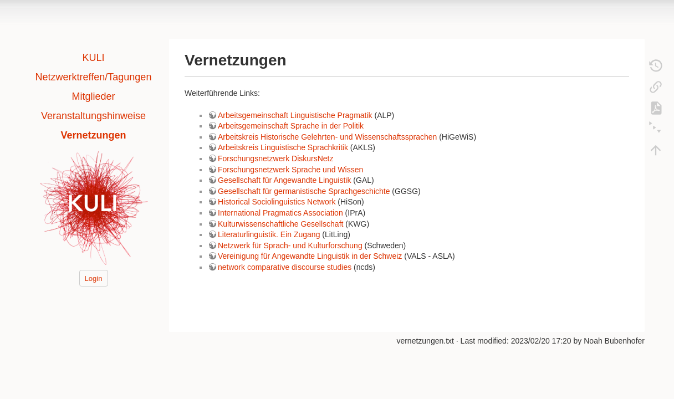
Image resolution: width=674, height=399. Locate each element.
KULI (93, 57)
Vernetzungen (93, 135)
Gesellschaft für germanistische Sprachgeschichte (304, 191)
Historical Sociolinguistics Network (276, 201)
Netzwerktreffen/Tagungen (93, 77)
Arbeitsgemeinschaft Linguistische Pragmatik (295, 115)
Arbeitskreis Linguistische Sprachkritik (283, 147)
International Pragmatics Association (280, 212)
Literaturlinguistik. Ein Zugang (269, 234)
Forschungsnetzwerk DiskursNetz (276, 158)
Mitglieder (93, 96)
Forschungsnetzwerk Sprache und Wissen (290, 169)
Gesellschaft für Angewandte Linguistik (284, 180)
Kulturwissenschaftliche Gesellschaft (280, 223)
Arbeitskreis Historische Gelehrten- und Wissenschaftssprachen (327, 136)
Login (94, 278)
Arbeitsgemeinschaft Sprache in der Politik (291, 125)
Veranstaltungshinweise (93, 115)
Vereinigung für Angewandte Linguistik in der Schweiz (310, 256)
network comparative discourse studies (284, 267)
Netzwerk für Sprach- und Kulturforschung (290, 245)
